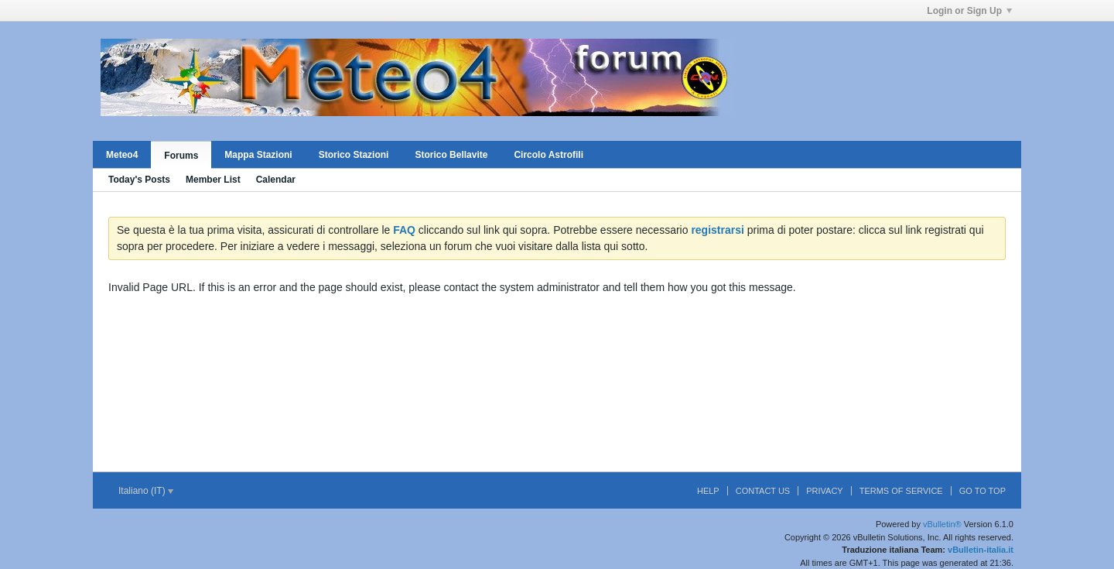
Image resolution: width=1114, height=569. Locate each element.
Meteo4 (122, 154)
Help (708, 490)
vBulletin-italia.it (980, 549)
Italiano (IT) (145, 490)
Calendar (276, 179)
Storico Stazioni (354, 154)
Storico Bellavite (451, 154)
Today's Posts (139, 179)
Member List (213, 179)
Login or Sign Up (969, 10)
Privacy (824, 490)
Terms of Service (901, 490)
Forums (181, 155)
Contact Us (763, 490)
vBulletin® (942, 524)
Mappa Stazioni (258, 154)
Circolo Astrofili (548, 154)
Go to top (982, 490)
